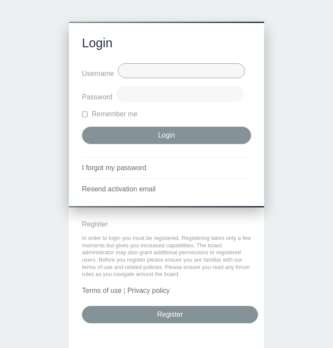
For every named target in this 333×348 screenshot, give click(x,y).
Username (98, 73)
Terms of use (102, 290)
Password (97, 97)
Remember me (109, 114)
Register (170, 314)
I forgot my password (114, 167)
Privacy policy (148, 290)
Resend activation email (119, 189)
